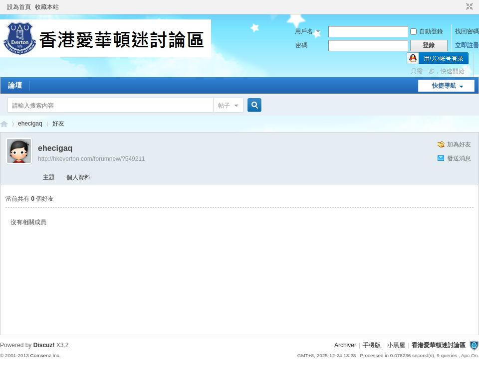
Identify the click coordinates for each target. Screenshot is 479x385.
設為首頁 (19, 6)
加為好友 (459, 144)
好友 (58, 123)
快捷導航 (444, 85)
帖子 (224, 105)
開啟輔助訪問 (460, 6)
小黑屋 (396, 345)
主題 (49, 177)
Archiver (345, 345)
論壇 (15, 85)
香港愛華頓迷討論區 (4, 124)
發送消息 (459, 158)
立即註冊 (467, 45)
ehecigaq (30, 123)
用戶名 (304, 31)
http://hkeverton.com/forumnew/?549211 (91, 158)
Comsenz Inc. (45, 355)
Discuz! (44, 345)
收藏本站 (47, 6)
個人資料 (78, 177)
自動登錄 (426, 31)
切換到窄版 (468, 6)
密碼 (301, 45)
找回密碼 (467, 31)
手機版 (372, 345)
